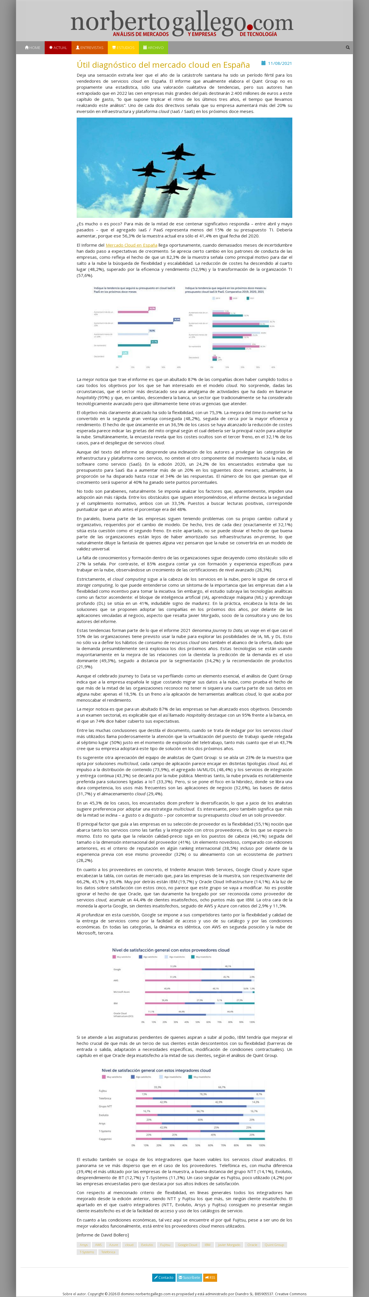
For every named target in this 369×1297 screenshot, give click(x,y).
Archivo (153, 47)
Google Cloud (187, 1245)
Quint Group (274, 1245)
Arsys (84, 1245)
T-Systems (87, 1252)
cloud (129, 1245)
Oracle (252, 1245)
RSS (210, 1277)
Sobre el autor (74, 1294)
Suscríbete (189, 1277)
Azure (113, 1245)
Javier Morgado (229, 1245)
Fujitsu (165, 1245)
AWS (98, 1245)
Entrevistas (89, 47)
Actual (58, 47)
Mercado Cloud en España (131, 245)
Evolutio (147, 1245)
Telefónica (108, 1252)
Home (32, 47)
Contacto (164, 1277)
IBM (207, 1245)
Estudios (123, 47)
